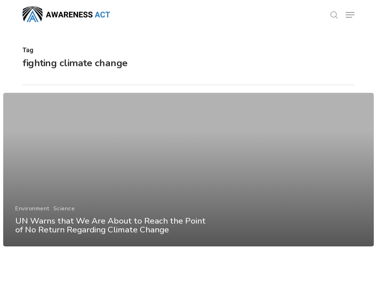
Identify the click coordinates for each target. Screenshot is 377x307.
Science (64, 212)
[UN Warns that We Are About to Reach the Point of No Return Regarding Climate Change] (188, 174)
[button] (350, 15)
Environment (32, 212)
